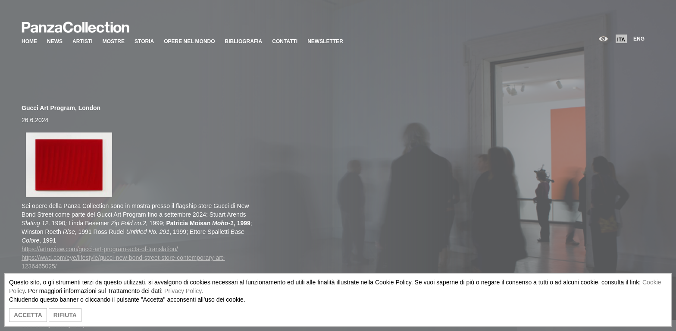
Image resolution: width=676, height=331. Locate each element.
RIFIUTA (65, 315)
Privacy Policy (182, 290)
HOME (29, 41)
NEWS (55, 41)
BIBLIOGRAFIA (244, 41)
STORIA (144, 41)
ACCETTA (28, 315)
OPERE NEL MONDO (189, 41)
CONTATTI (284, 41)
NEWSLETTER (325, 41)
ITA (621, 40)
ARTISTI (82, 41)
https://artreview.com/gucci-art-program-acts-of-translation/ (100, 249)
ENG (639, 39)
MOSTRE (114, 41)
